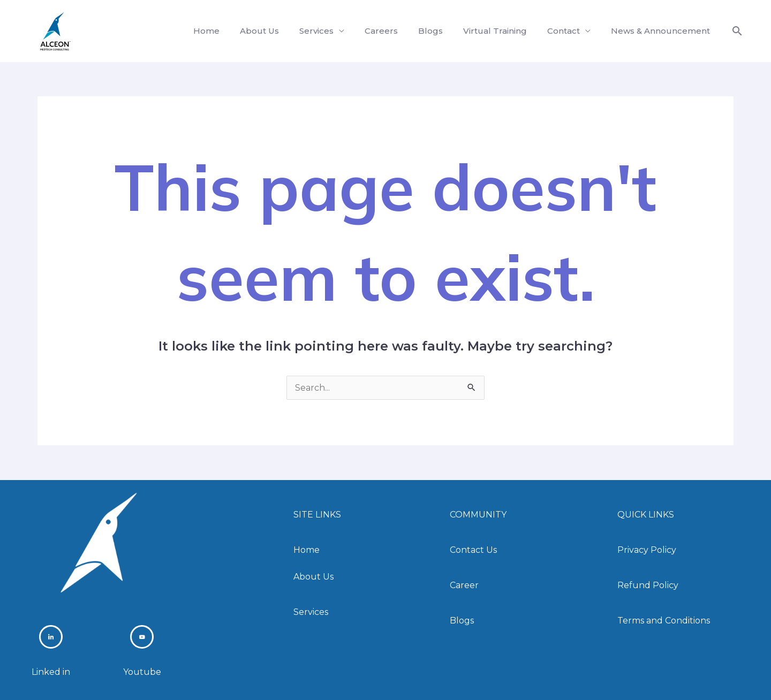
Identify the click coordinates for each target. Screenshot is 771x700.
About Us (280, 31)
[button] (737, 30)
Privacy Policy (646, 550)
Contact (568, 31)
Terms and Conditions (663, 620)
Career (464, 585)
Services (334, 31)
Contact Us (473, 550)
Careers (395, 31)
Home (230, 31)
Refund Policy (647, 585)
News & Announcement (662, 31)
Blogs (441, 31)
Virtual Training (503, 31)
